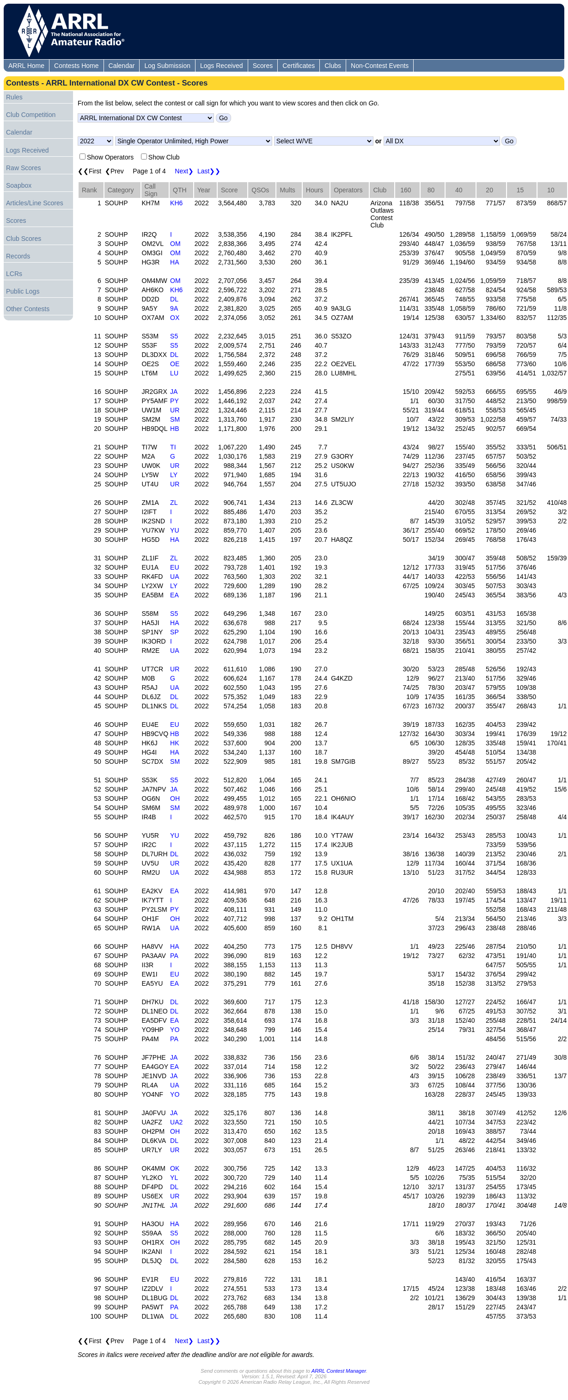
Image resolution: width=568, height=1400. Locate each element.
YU (174, 530)
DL (174, 299)
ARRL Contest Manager (338, 1371)
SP (174, 632)
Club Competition (30, 114)
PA (174, 955)
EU (174, 567)
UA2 (176, 1122)
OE (174, 364)
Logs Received (221, 65)
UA (174, 576)
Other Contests (27, 309)
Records (18, 256)
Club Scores (23, 238)
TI (173, 447)
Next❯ (184, 171)
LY (173, 475)
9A (174, 308)
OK (174, 1168)
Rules (14, 97)
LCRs (14, 273)
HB (174, 428)
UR (174, 410)
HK (174, 743)
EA (174, 595)
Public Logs (22, 291)
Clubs (332, 65)
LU (174, 373)
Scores (263, 65)
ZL (173, 502)
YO (174, 1029)
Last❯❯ (208, 171)
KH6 (176, 203)
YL (174, 1177)
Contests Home (76, 65)
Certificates (298, 65)
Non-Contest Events (380, 65)
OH (175, 798)
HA (174, 262)
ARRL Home (26, 65)
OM (175, 243)
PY (174, 401)
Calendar (122, 65)
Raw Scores (23, 168)
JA (173, 391)
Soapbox (18, 185)
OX (174, 317)
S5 (174, 336)
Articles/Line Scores (34, 203)
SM (175, 419)
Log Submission (167, 65)
